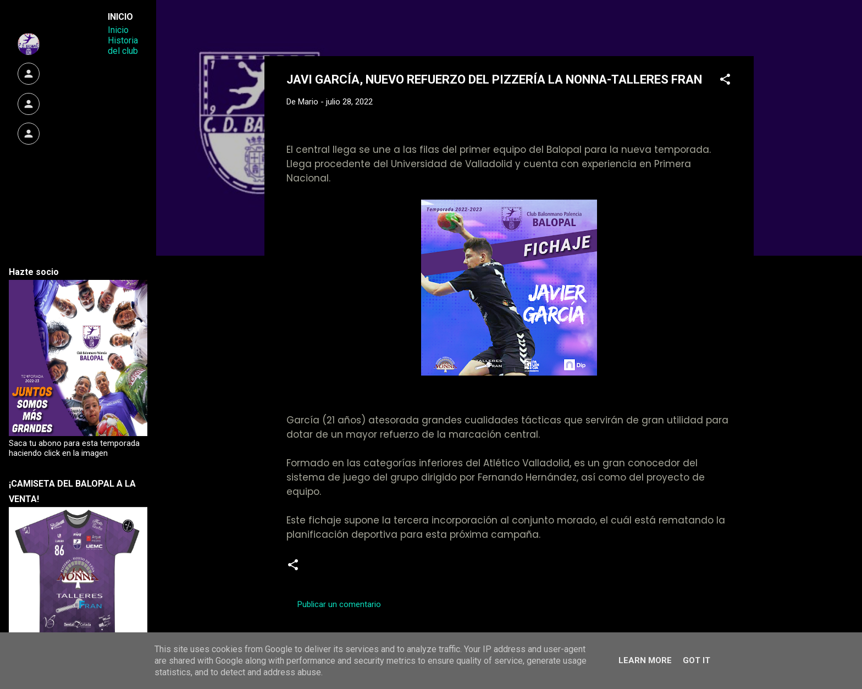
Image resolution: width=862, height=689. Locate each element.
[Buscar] (747, 30)
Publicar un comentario (339, 604)
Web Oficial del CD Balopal (370, 26)
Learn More (645, 660)
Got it (696, 660)
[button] (725, 81)
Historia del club (123, 45)
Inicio (118, 30)
